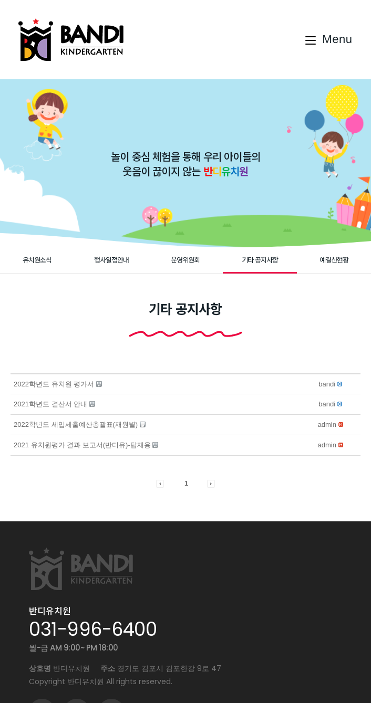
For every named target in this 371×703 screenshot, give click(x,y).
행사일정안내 (111, 260)
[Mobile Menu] (329, 39)
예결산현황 (334, 260)
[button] (326, 384)
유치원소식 (37, 260)
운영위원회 (185, 260)
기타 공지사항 (260, 260)
